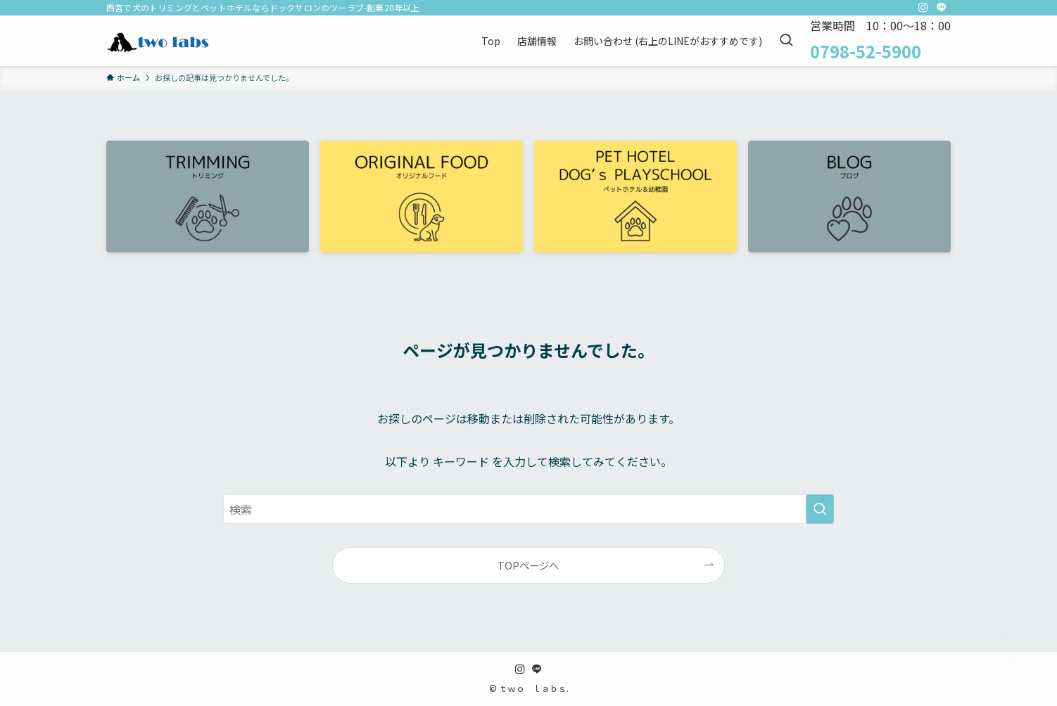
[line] (941, 7)
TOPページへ (528, 565)
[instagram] (923, 7)
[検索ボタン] (786, 40)
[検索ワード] (528, 509)
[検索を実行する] (820, 509)
